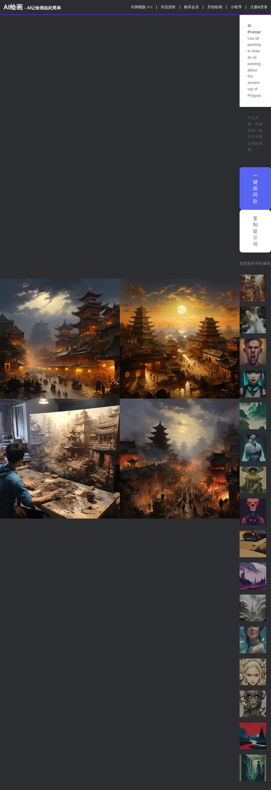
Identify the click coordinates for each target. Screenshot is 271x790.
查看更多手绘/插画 (255, 263)
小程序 (236, 7)
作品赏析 (168, 7)
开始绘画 (214, 7)
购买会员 (191, 7)
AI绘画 (32, 7)
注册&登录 (259, 7)
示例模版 (142, 7)
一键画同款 (255, 188)
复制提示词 (255, 231)
